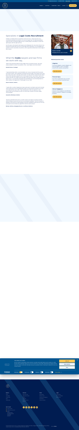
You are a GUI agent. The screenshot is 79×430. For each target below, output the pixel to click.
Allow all (67, 416)
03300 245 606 (10, 408)
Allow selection (67, 419)
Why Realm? (42, 398)
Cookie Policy (58, 393)
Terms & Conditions (60, 395)
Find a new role (25, 393)
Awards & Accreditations (44, 396)
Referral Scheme (26, 399)
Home (7, 393)
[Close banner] (77, 415)
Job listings (8, 395)
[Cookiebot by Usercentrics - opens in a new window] (7, 428)
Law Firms (47, 5)
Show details (57, 427)
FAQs (7, 398)
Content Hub (54, 5)
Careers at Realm (43, 399)
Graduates (25, 398)
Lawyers (41, 5)
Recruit (24, 396)
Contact (63, 5)
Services (24, 401)
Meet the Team (42, 395)
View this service (57, 71)
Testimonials (8, 399)
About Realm (42, 393)
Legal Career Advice (26, 395)
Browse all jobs (73, 5)
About (59, 5)
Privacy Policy (58, 396)
